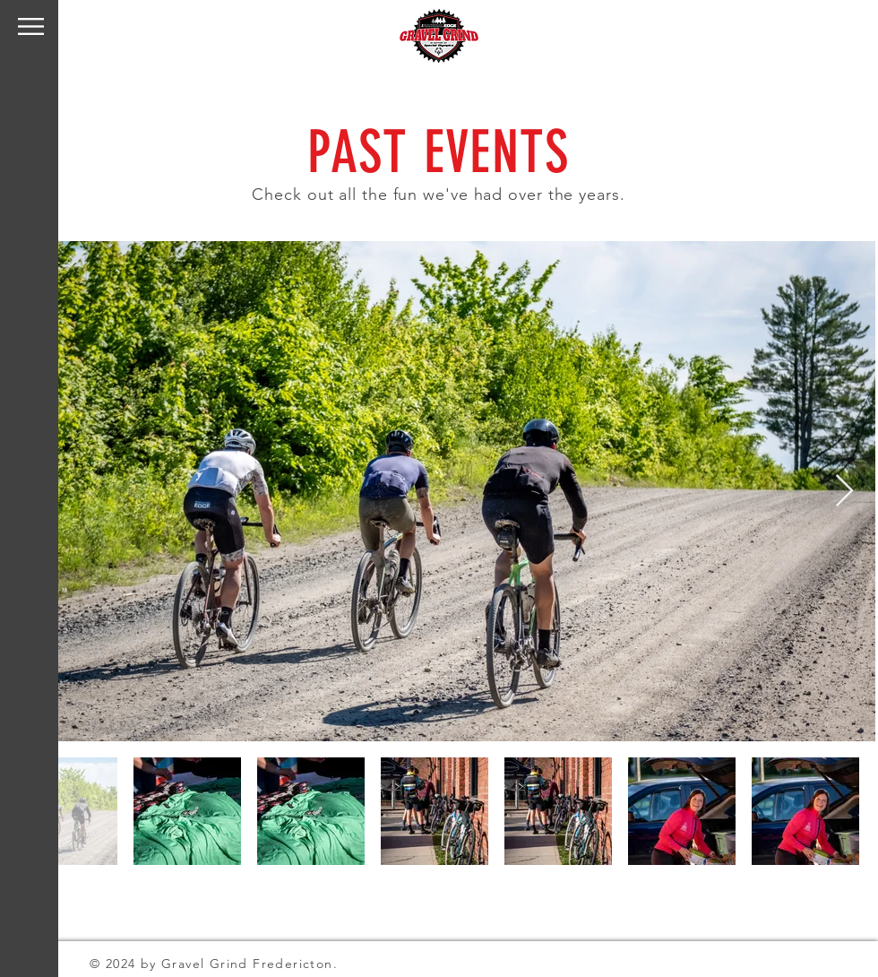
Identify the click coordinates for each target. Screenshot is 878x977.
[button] (31, 26)
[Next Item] (844, 491)
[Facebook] (850, 54)
